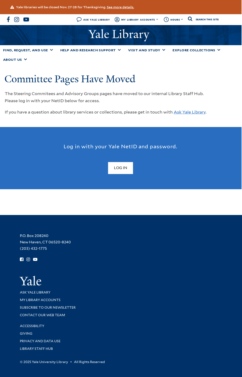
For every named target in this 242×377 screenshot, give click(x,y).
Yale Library (120, 34)
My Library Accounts (138, 19)
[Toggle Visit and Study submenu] (163, 50)
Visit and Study (144, 50)
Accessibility (32, 326)
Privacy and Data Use (40, 341)
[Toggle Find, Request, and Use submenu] (51, 50)
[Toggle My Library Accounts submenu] (157, 19)
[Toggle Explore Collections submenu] (218, 50)
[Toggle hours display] (182, 19)
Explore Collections (194, 50)
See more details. (120, 7)
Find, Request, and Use (25, 50)
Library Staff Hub (36, 349)
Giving (26, 333)
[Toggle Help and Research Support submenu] (119, 50)
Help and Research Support (88, 50)
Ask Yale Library (96, 19)
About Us (12, 59)
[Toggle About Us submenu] (25, 59)
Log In (120, 168)
